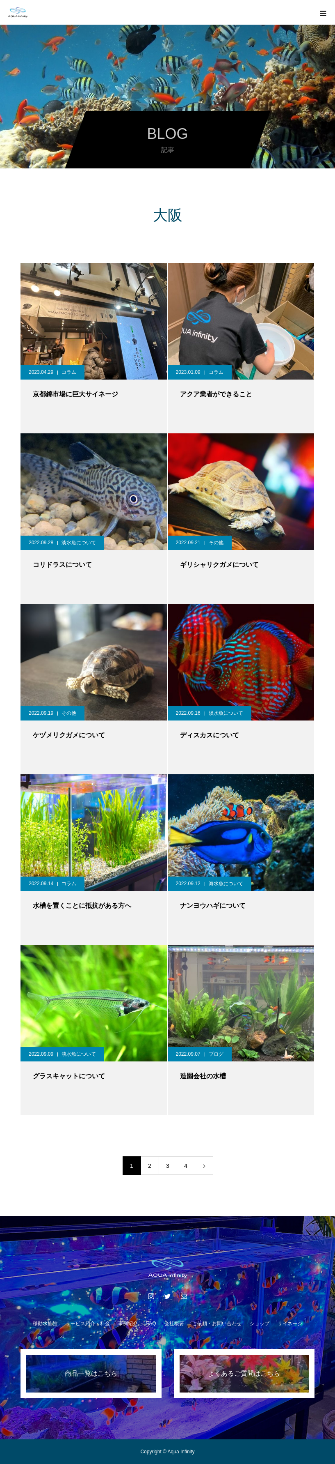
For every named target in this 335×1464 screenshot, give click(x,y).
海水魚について (226, 883)
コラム (69, 372)
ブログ (216, 1054)
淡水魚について (79, 543)
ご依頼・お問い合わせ (217, 1323)
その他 (216, 543)
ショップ (259, 1323)
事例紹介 (128, 1323)
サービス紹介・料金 (88, 1323)
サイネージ (290, 1323)
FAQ (151, 1323)
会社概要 (174, 1323)
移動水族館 (45, 1323)
